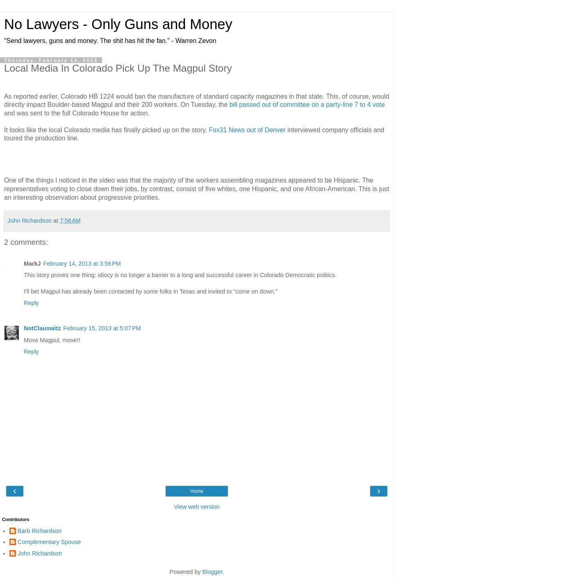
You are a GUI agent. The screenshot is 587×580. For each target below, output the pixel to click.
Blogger (212, 572)
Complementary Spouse (49, 542)
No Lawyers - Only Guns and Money (118, 24)
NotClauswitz (42, 328)
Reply (31, 303)
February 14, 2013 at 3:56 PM (82, 263)
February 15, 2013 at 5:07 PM (102, 328)
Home (196, 491)
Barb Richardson (39, 531)
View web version (197, 506)
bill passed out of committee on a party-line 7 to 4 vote (307, 104)
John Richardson (40, 553)
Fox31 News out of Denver (247, 129)
